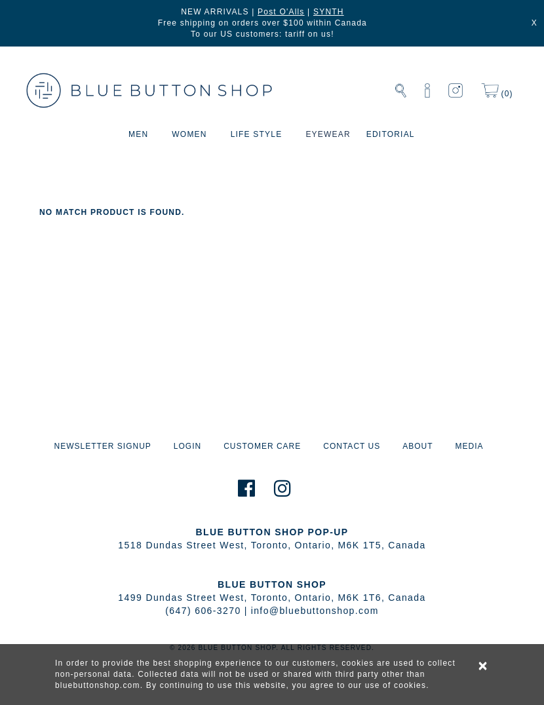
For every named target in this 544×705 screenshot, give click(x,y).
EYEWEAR (327, 134)
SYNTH (328, 11)
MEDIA (469, 446)
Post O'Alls (281, 11)
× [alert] (483, 666)
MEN (138, 134)
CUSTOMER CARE (262, 446)
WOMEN (189, 134)
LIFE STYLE (256, 134)
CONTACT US (351, 446)
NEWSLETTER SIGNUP (102, 446)
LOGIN (187, 446)
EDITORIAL (390, 134)
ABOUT (417, 446)
